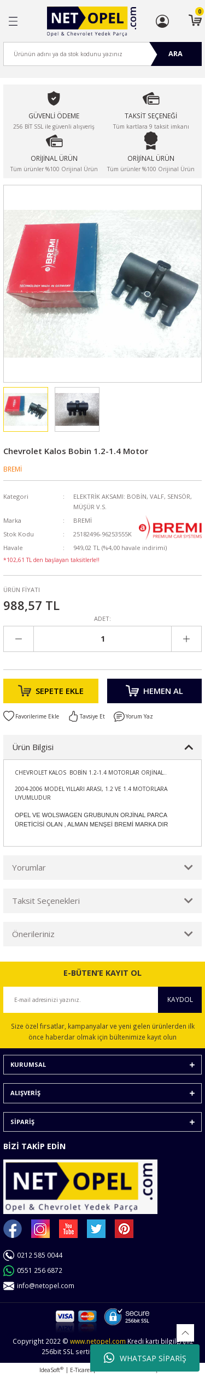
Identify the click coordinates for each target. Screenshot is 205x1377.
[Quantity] (102, 638)
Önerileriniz (33, 933)
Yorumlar (29, 867)
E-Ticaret (81, 1370)
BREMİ (12, 468)
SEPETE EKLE (51, 690)
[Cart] (195, 21)
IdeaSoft (51, 1370)
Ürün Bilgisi (33, 746)
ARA (175, 53)
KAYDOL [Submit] (180, 999)
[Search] (102, 54)
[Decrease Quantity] (19, 638)
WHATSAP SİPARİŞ (145, 1358)
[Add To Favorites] (31, 716)
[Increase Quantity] (186, 638)
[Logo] (91, 22)
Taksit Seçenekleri (46, 900)
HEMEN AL (154, 690)
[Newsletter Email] (102, 1000)
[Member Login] (162, 21)
